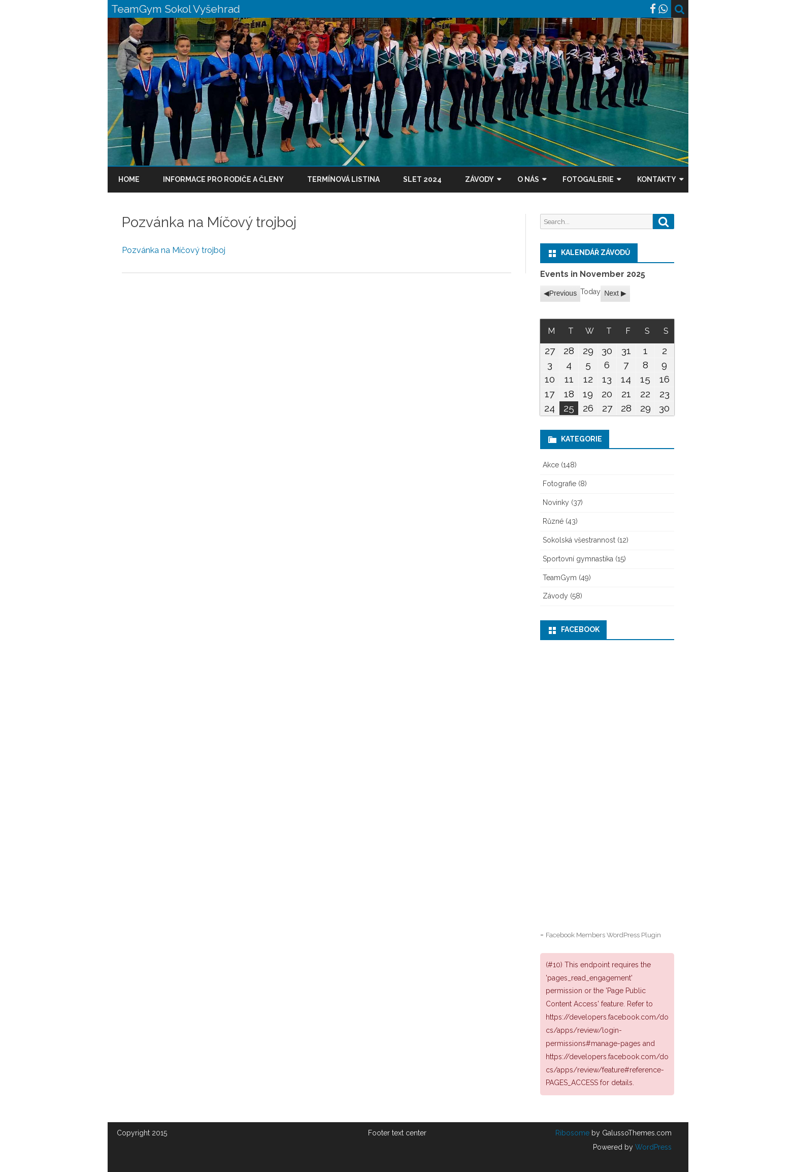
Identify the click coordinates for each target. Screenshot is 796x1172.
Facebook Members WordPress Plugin (603, 935)
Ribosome (572, 1133)
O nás (528, 179)
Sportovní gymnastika (578, 559)
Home (129, 179)
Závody (479, 179)
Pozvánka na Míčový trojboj (173, 250)
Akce (551, 465)
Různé (553, 521)
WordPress (652, 1147)
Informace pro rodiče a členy (223, 179)
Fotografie (559, 484)
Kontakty (656, 179)
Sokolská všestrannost (579, 540)
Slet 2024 (422, 179)
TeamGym (560, 578)
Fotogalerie (588, 179)
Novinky (556, 502)
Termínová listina (343, 179)
